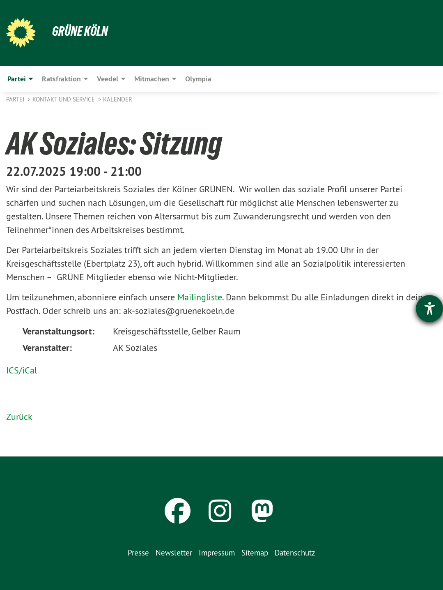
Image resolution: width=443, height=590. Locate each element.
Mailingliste (199, 297)
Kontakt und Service (64, 99)
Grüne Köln (80, 31)
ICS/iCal (21, 370)
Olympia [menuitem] (198, 78)
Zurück (19, 416)
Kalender (117, 99)
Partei (16, 99)
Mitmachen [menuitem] (151, 78)
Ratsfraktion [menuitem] (61, 78)
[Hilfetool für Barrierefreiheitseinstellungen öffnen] (429, 308)
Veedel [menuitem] (107, 78)
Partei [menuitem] (16, 78)
